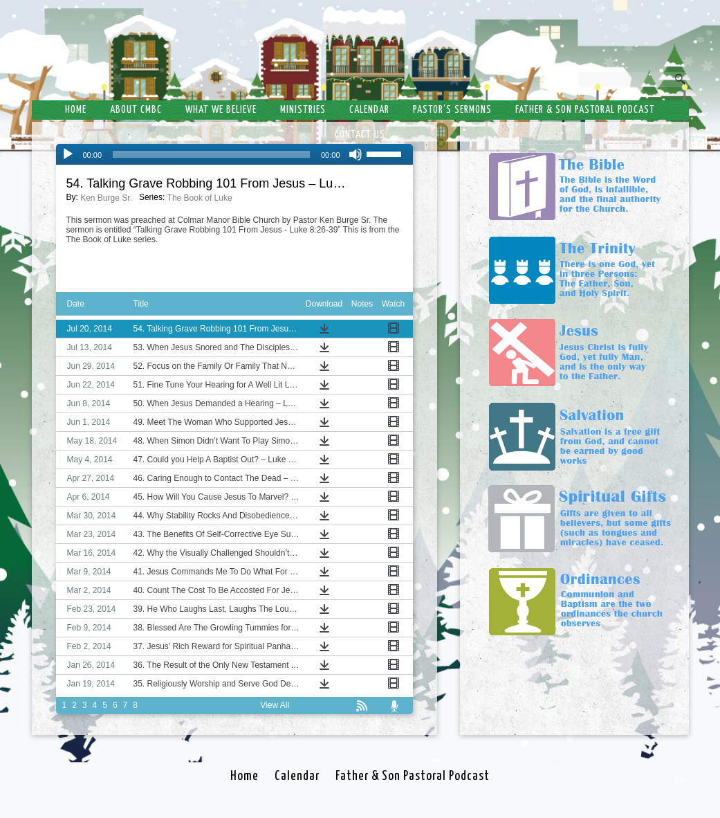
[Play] (68, 154)
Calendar (369, 109)
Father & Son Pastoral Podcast (585, 109)
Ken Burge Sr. (106, 198)
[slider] (211, 154)
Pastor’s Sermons (452, 109)
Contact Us (360, 134)
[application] (234, 154)
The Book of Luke (199, 198)
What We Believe (221, 109)
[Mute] (355, 154)
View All (274, 705)
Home (75, 109)
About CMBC (136, 109)
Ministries (303, 109)
